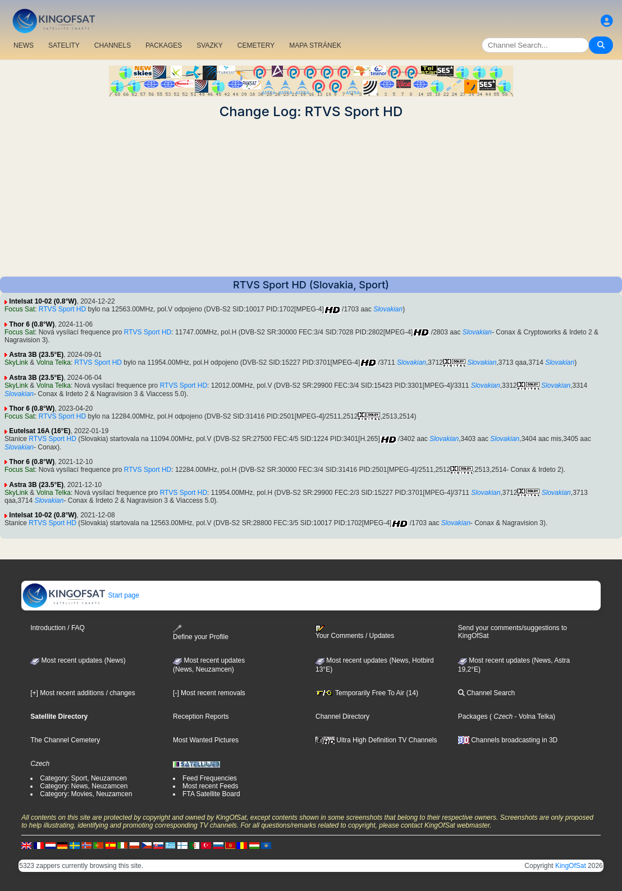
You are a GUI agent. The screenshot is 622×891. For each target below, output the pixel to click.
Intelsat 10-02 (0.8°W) (42, 301)
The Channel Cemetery (65, 740)
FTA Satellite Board (211, 794)
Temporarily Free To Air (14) (366, 693)
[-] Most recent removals (209, 693)
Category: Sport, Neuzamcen (83, 778)
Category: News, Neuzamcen (83, 786)
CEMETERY (256, 45)
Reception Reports (200, 716)
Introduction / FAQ (57, 628)
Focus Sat (19, 309)
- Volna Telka (533, 716)
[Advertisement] (311, 198)
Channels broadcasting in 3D (507, 740)
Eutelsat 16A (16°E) (39, 431)
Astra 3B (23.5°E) (36, 355)
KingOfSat (570, 866)
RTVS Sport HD (62, 309)
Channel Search (486, 693)
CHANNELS (112, 45)
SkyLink (16, 362)
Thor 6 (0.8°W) (31, 324)
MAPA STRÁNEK (315, 45)
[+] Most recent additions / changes (82, 693)
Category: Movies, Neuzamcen (86, 794)
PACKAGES (163, 45)
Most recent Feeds (210, 786)
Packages (473, 716)
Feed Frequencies (209, 778)
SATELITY (64, 45)
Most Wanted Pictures (206, 740)
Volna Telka (53, 362)
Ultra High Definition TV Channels (376, 740)
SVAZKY (209, 45)
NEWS (23, 45)
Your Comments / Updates (354, 632)
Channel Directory (342, 716)
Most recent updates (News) (77, 660)
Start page (80, 595)
